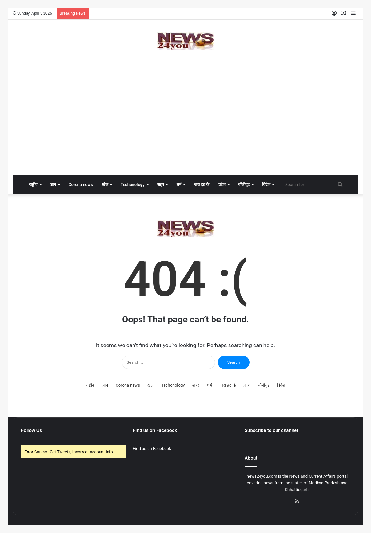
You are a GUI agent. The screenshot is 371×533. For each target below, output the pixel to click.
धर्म (178, 184)
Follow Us (31, 430)
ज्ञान (53, 184)
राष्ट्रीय (33, 184)
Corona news (81, 184)
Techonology (133, 184)
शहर (160, 184)
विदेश (266, 184)
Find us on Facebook (152, 448)
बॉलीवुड (244, 184)
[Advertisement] (185, 124)
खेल (105, 184)
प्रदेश (222, 184)
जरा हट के (201, 184)
